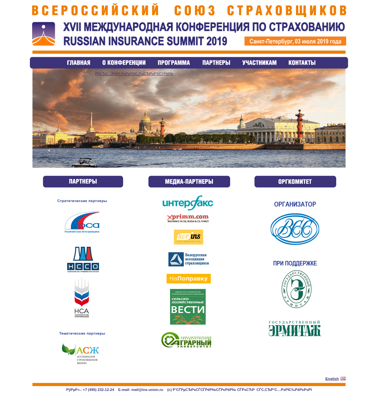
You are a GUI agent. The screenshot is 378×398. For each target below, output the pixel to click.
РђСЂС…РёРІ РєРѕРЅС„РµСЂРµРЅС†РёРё (134, 73)
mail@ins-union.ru (147, 390)
